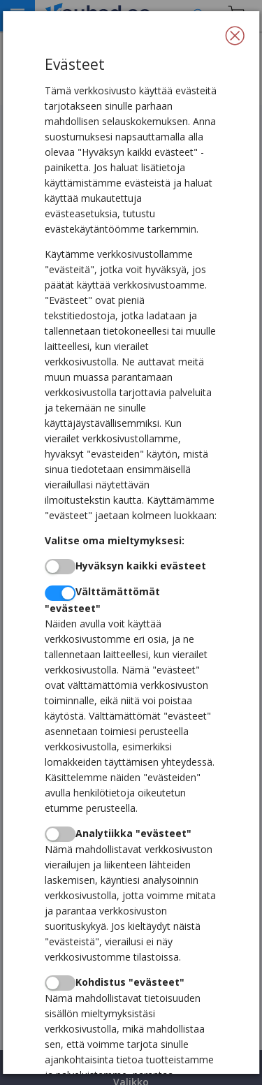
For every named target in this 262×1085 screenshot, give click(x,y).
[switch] (60, 566)
